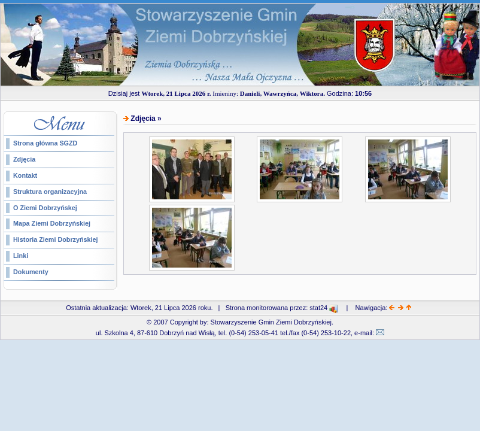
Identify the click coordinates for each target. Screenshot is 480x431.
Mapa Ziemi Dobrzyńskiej (51, 223)
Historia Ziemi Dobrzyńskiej (55, 239)
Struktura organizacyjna (50, 191)
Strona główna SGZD (45, 143)
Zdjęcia (24, 159)
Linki (20, 255)
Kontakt (25, 175)
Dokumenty (30, 271)
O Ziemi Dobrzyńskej (45, 207)
